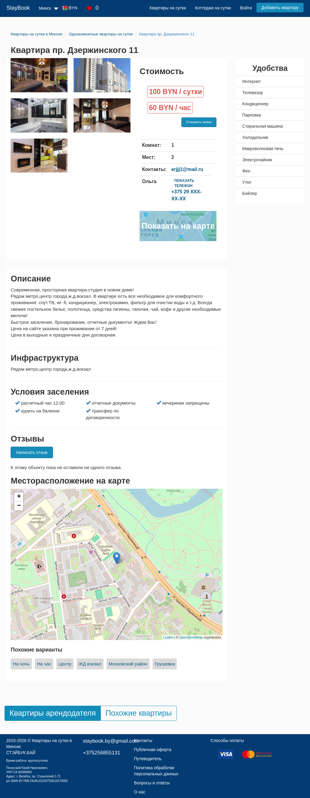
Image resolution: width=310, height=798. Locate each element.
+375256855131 (101, 753)
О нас (139, 792)
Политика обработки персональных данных (156, 770)
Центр (64, 663)
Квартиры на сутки (168, 7)
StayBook (18, 8)
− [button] (19, 506)
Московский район (128, 663)
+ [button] (19, 496)
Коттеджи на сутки (213, 7)
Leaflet (168, 637)
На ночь (21, 663)
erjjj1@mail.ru (187, 169)
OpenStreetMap (191, 637)
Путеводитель (148, 758)
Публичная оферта (153, 749)
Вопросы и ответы (152, 782)
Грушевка (165, 663)
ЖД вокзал (90, 663)
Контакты (143, 740)
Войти (246, 7)
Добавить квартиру (279, 7)
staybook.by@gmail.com (111, 741)
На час (44, 663)
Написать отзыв (31, 452)
